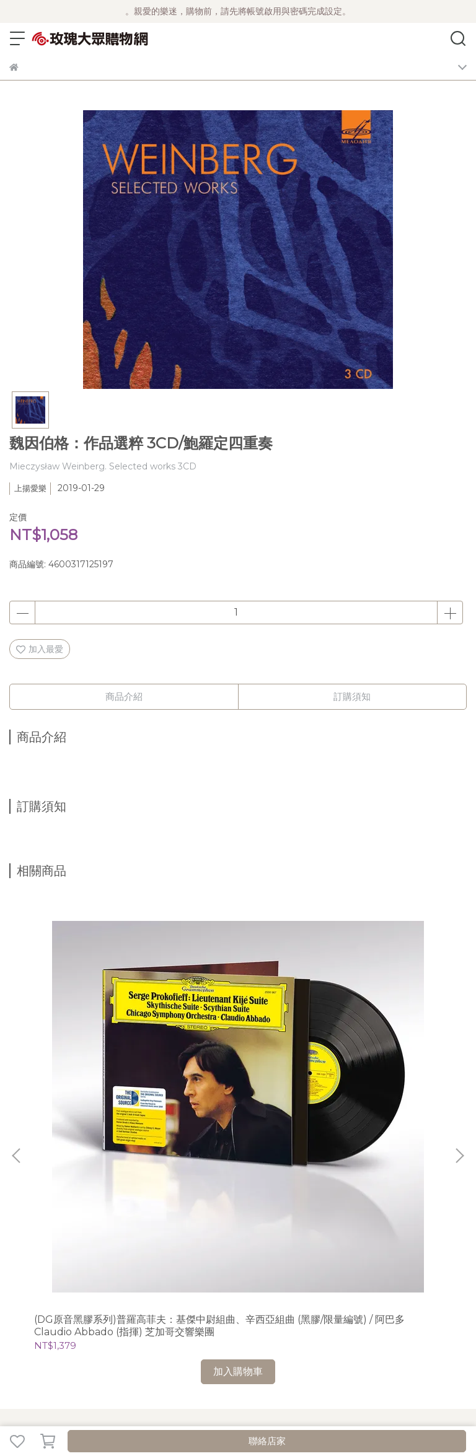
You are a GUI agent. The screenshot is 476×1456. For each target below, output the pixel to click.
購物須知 (158, 1173)
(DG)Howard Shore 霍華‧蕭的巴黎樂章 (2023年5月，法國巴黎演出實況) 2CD (237, 1038)
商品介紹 (124, 696)
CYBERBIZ (298, 1409)
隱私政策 (199, 1173)
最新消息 (26, 1173)
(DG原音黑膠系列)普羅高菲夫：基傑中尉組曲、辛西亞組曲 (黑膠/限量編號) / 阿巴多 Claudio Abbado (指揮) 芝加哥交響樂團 (93, 1038)
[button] (459, 1012)
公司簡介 (67, 1173)
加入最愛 (39, 649)
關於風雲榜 (112, 1173)
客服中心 (240, 1173)
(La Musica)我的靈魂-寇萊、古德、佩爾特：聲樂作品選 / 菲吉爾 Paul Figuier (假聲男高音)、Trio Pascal (381, 1038)
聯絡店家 (267, 1441)
